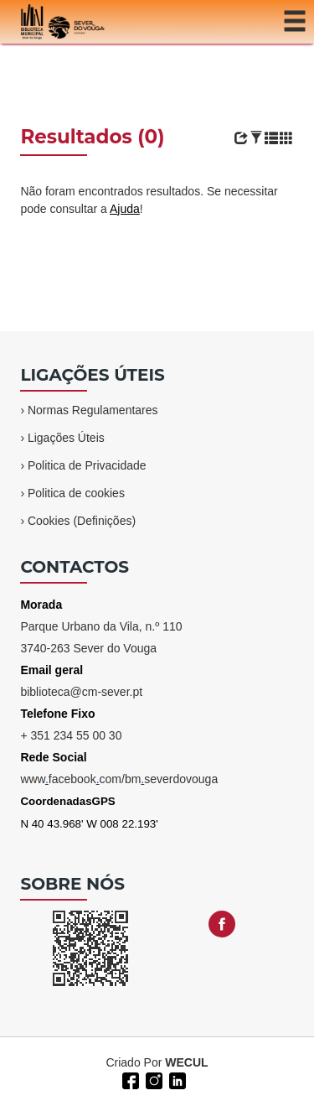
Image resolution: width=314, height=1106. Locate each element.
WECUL (186, 1062)
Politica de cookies (76, 493)
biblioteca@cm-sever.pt (81, 691)
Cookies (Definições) (82, 520)
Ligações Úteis (66, 437)
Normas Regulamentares (93, 410)
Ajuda (125, 208)
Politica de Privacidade (87, 465)
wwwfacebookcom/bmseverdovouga (119, 779)
